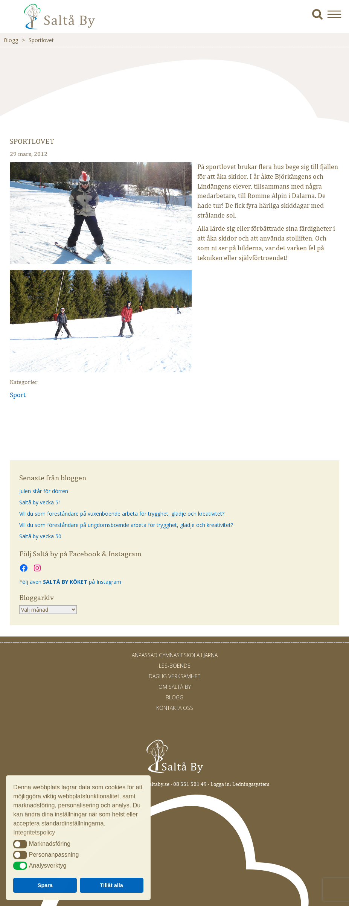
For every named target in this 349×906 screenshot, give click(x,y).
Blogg (11, 40)
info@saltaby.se (151, 784)
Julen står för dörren (43, 491)
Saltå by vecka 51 (40, 502)
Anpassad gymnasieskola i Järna (175, 655)
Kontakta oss (174, 707)
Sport (18, 395)
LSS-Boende (175, 665)
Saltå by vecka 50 (40, 536)
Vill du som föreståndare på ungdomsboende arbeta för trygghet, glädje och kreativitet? (126, 524)
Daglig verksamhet (174, 676)
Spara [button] (45, 885)
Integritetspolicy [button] (34, 832)
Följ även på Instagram (70, 581)
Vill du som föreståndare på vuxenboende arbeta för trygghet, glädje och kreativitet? (121, 513)
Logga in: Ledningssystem (240, 784)
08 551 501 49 (190, 784)
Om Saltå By (174, 686)
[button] (337, 14)
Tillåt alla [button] (111, 885)
